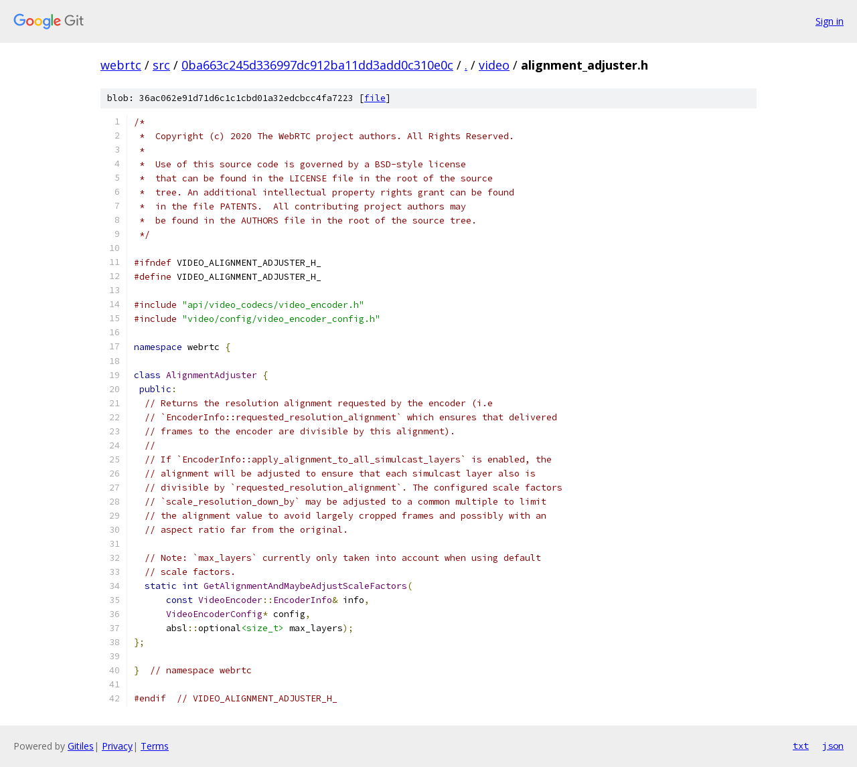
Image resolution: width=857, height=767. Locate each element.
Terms (155, 746)
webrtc (120, 65)
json (833, 746)
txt (801, 746)
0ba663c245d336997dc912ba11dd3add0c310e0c (317, 65)
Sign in (829, 21)
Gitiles (81, 746)
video (494, 65)
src (161, 65)
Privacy (117, 746)
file (375, 98)
